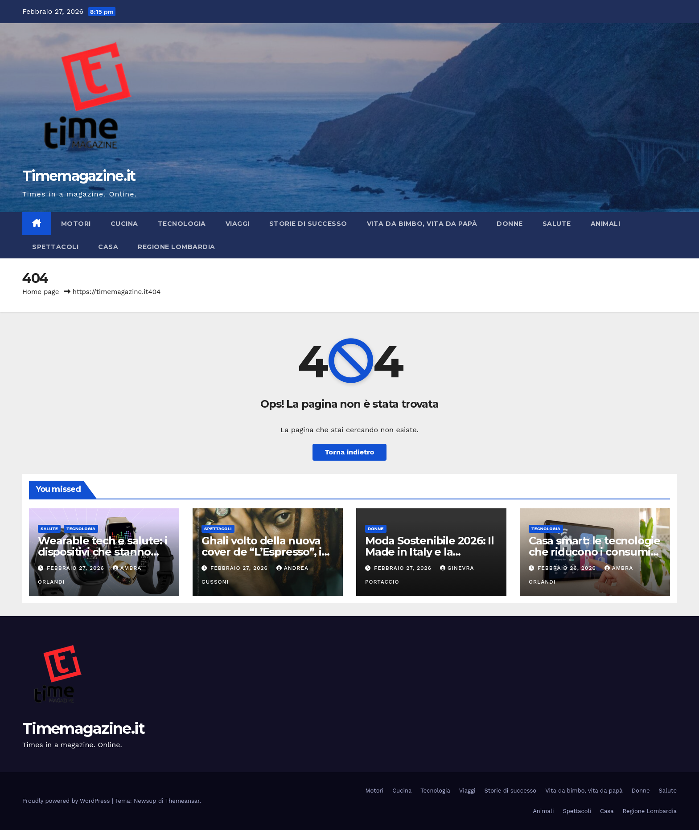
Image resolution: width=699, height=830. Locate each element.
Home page (40, 292)
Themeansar (182, 800)
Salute (557, 224)
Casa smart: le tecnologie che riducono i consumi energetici (594, 551)
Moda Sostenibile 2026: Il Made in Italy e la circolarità (429, 551)
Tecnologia (182, 224)
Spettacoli (55, 247)
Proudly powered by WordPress (67, 800)
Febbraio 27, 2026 (77, 568)
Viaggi (238, 224)
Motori (76, 224)
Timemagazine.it (79, 175)
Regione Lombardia (176, 247)
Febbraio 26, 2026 (568, 568)
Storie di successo (308, 224)
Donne (510, 224)
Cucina (124, 224)
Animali (606, 224)
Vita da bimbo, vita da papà (422, 224)
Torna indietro (349, 452)
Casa (108, 247)
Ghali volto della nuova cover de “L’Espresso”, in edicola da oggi (265, 551)
